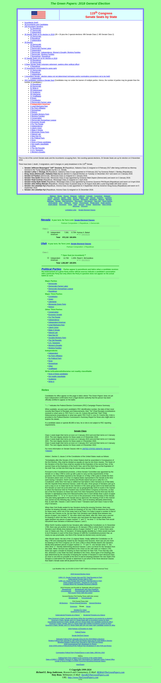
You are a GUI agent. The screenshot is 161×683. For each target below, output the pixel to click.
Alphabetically (66, 589)
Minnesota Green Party (57, 304)
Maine (49, 199)
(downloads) (80, 664)
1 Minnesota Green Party (39, 132)
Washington (97, 204)
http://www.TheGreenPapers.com (83, 677)
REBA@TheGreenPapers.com (110, 672)
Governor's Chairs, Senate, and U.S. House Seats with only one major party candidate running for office (80, 625)
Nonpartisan (53, 363)
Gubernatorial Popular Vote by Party (80, 579)
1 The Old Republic (37, 148)
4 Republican (35, 66)
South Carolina (106, 203)
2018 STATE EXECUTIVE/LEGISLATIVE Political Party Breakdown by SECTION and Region (80, 646)
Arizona (66, 196)
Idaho (69, 197)
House (88, 606)
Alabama (53, 196)
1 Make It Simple (36, 130)
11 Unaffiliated (35, 96)
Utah (75, 204)
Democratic (52, 284)
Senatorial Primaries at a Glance (94, 615)
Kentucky (100, 197)
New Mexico (88, 201)
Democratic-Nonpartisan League (60, 289)
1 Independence (36, 126)
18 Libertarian (35, 94)
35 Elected (29, 42)
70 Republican (35, 84)
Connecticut (98, 196)
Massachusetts (66, 199)
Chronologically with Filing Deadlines (87, 591)
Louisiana (108, 197)
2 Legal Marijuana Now (39, 106)
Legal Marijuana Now (56, 325)
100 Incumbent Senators (34, 26)
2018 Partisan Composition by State (80, 628)
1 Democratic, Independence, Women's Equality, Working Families (55, 52)
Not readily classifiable (56, 376)
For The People (54, 317)
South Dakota (52, 204)
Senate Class (80, 431)
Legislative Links (70, 210)
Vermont (81, 204)
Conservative (53, 312)
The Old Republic (55, 340)
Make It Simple (54, 330)
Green (50, 299)
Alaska (59, 196)
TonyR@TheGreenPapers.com (95, 675)
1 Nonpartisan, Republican (40, 56)
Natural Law (53, 333)
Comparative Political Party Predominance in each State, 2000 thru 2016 (80, 652)
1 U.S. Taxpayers (36, 150)
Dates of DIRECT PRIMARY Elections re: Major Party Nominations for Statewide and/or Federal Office (80, 659)
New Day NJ (53, 335)
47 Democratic (35, 30)
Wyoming (84, 206)
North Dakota (52, 203)
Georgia (57, 197)
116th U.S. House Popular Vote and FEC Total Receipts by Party (80, 581)
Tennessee (62, 204)
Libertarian (52, 302)
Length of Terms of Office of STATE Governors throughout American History (80, 661)
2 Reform (33, 112)
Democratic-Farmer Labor (58, 286)
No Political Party (54, 358)
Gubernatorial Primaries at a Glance (67, 615)
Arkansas (73, 196)
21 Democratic (35, 70)
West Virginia (106, 204)
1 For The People (36, 124)
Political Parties (51, 269)
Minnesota (84, 199)
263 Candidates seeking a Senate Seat (39, 80)
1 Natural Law (35, 134)
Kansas (92, 197)
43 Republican (35, 60)
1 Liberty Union (36, 128)
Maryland (56, 199)
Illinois (75, 197)
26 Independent (36, 90)
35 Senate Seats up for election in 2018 (39, 34)
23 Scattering (35, 92)
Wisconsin (76, 206)
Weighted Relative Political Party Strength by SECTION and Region (80, 642)
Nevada (58, 201)
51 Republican (35, 28)
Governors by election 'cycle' (80, 611)
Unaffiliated (52, 369)
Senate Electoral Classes (86, 210)
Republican (52, 291)
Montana (109, 199)
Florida (50, 197)
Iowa (87, 197)
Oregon (75, 203)
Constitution (52, 297)
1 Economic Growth (37, 122)
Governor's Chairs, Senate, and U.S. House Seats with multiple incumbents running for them (80, 623)
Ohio (60, 203)
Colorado (89, 196)
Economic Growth (55, 315)
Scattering (52, 379)
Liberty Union (53, 327)
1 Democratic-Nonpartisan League (43, 120)
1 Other (33, 146)
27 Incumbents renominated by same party (41, 68)
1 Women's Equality (37, 152)
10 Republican (35, 46)
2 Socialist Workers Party (39, 114)
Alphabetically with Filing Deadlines (86, 589)
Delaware (107, 196)
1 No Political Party (37, 138)
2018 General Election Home (80, 574)
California (81, 196)
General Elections (95, 603)
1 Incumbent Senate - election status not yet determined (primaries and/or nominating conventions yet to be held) (67, 76)
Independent (53, 353)
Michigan (76, 199)
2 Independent (35, 32)
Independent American (57, 322)
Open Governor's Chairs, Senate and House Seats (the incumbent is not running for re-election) (80, 618)
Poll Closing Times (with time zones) (80, 593)
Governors (73, 606)
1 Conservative (36, 118)
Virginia (88, 204)
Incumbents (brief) (31, 22)
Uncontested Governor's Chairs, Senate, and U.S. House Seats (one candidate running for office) (80, 622)
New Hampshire (67, 201)
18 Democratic (35, 44)
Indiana (81, 197)
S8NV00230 (86, 234)
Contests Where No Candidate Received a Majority (80, 584)
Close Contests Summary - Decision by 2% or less (80, 582)
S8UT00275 (86, 260)
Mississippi (93, 199)
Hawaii (63, 197)
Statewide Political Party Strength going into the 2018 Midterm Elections (80, 639)
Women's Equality (55, 345)
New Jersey (79, 201)
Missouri (101, 199)
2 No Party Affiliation (38, 108)
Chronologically (66, 591)
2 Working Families (37, 116)
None (50, 361)
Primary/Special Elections (78, 603)
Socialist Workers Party (57, 338)
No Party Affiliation (55, 356)
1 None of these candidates (40, 142)
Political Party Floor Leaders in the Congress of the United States (80, 658)
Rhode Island (94, 203)
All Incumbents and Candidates (36, 24)
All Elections (63, 603)
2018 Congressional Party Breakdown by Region (80, 644)
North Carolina (107, 201)
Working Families (55, 348)
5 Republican (35, 72)
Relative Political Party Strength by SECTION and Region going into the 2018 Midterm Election (80, 640)
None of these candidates (58, 374)
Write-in (51, 382)
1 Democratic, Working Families (42, 54)
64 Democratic (35, 86)
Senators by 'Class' (80, 610)
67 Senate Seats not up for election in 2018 (41, 58)
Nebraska (50, 201)
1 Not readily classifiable (39, 144)
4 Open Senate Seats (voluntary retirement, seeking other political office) (52, 64)
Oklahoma (67, 203)
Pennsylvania (83, 203)
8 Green (33, 98)
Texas (70, 204)
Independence (53, 320)
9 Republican (35, 38)
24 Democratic (35, 36)
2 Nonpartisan (35, 110)
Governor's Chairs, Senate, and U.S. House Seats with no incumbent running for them (80, 620)
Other (50, 366)
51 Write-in (34, 88)
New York (97, 201)
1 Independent (35, 74)
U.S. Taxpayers (54, 343)
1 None (33, 140)
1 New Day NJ (35, 136)
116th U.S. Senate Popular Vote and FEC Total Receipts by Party (80, 577)
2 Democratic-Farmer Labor (40, 48)
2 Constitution (35, 100)
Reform (51, 307)
